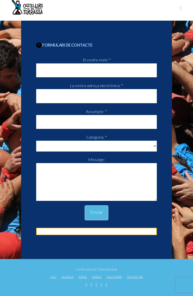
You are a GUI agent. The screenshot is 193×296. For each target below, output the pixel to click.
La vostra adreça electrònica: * (96, 91)
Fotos (83, 276)
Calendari (114, 276)
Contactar (135, 276)
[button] (180, 8)
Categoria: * (96, 142)
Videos (97, 276)
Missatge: (96, 163)
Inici (53, 276)
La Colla (67, 276)
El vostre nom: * (96, 65)
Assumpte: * (96, 117)
